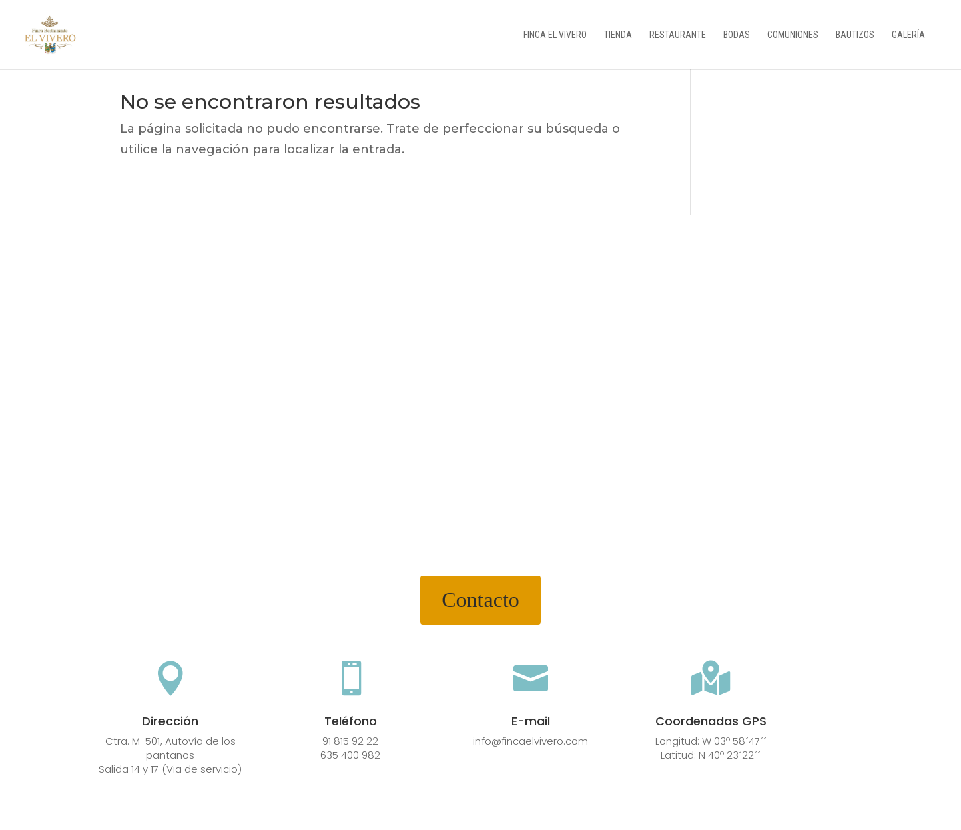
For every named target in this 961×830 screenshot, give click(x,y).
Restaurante (677, 35)
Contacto (480, 600)
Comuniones (792, 35)
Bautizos (855, 35)
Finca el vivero (555, 35)
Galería (908, 35)
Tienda (618, 35)
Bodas (736, 35)
